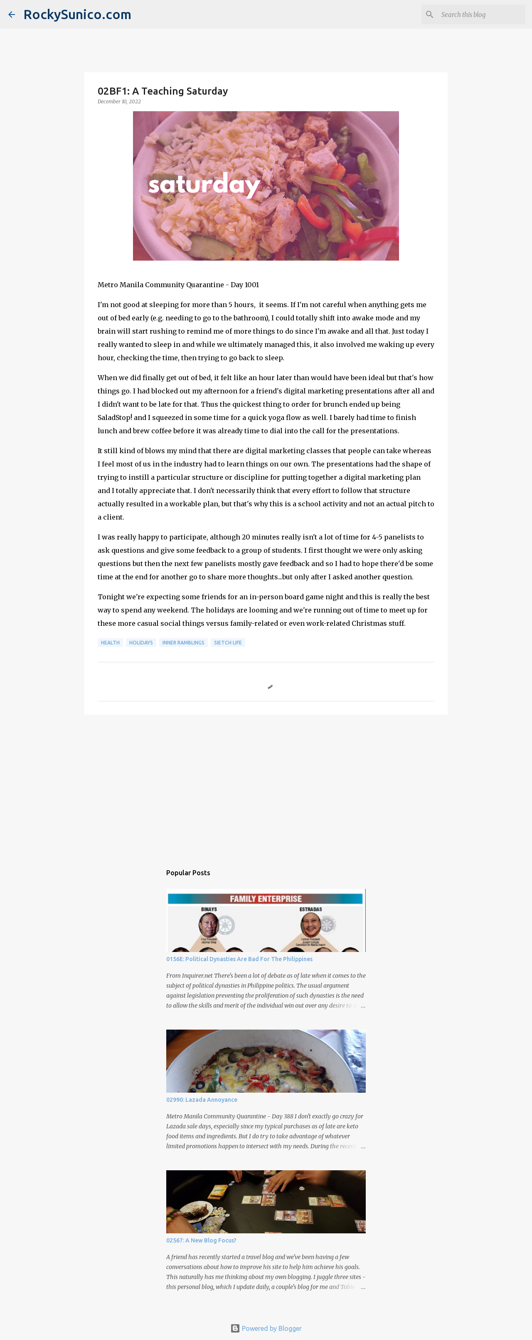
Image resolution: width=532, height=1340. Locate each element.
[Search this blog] (481, 14)
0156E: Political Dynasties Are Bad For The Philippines (239, 959)
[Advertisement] (266, 785)
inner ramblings (183, 642)
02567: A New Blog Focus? (201, 1240)
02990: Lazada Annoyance (201, 1099)
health (110, 642)
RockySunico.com (77, 14)
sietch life (228, 642)
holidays (141, 642)
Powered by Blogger (266, 1328)
